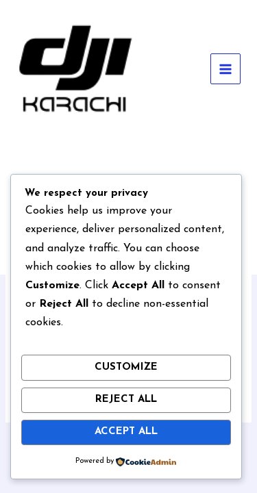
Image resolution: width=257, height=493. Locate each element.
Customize (126, 367)
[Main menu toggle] (225, 68)
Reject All (126, 399)
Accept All (126, 432)
